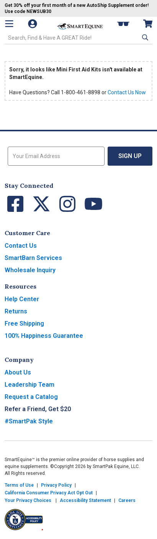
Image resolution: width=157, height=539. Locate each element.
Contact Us (21, 245)
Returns (16, 311)
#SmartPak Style (29, 421)
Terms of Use (19, 485)
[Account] (36, 24)
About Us (18, 372)
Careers (127, 500)
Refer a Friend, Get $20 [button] (38, 409)
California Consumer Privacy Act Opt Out (49, 492)
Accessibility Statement (85, 500)
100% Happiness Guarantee (44, 335)
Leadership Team (29, 384)
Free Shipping (24, 323)
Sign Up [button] (130, 156)
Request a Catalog (31, 396)
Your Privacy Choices (28, 500)
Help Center (22, 299)
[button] (144, 37)
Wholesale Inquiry (30, 270)
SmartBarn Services (33, 257)
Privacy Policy (56, 485)
